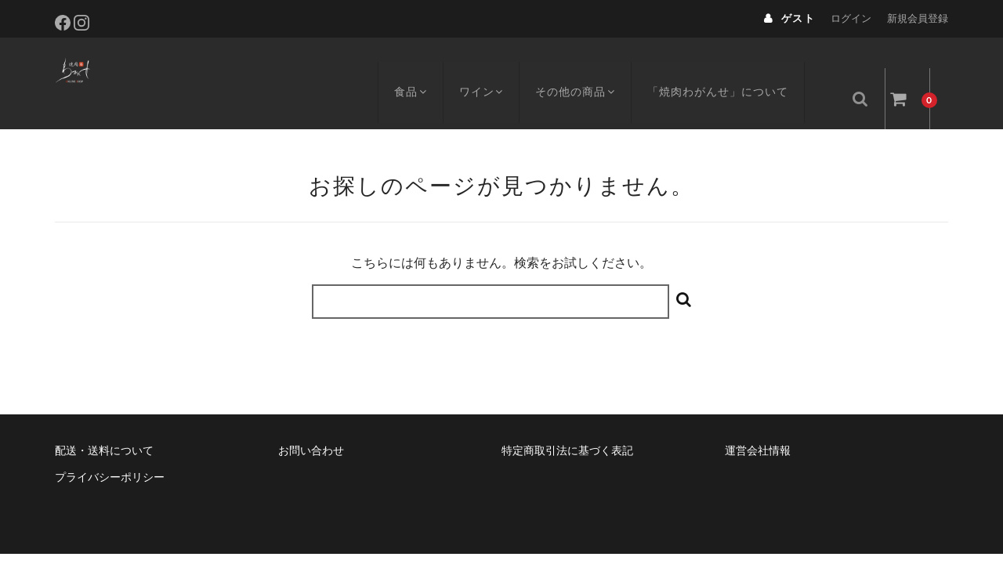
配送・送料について (104, 422)
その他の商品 (591, 68)
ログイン (851, 18)
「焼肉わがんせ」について (735, 68)
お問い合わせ (311, 422)
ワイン (493, 68)
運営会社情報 (758, 422)
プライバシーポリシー (110, 449)
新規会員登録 (917, 18)
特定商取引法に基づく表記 (567, 422)
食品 (418, 68)
